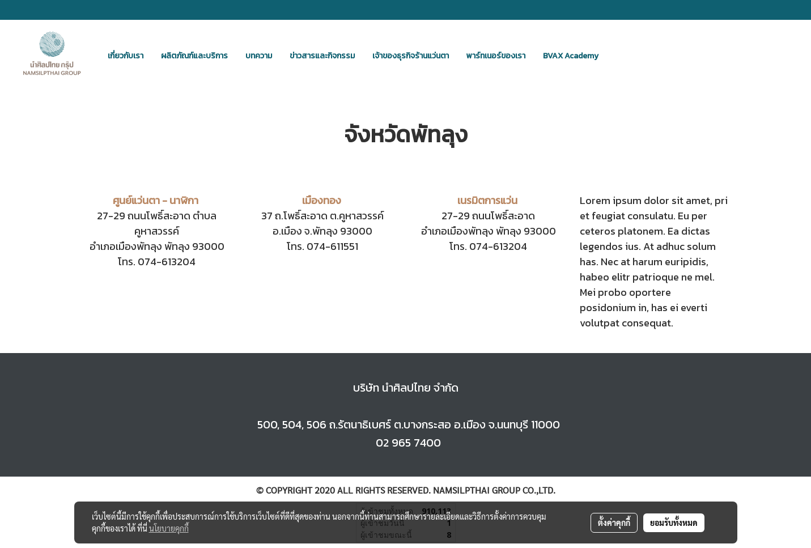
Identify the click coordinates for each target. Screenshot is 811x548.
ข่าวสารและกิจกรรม (322, 56)
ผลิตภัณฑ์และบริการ (194, 56)
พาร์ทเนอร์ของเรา (495, 56)
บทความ (258, 56)
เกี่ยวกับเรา (125, 56)
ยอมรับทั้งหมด (674, 522)
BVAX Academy (570, 56)
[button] (617, 55)
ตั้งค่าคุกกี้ (614, 522)
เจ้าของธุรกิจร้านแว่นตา (410, 56)
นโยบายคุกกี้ (169, 528)
